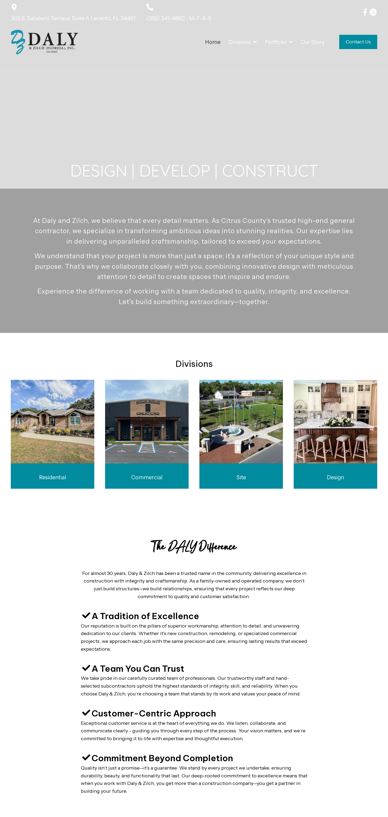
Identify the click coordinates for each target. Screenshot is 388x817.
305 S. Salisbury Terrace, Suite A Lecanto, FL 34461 (73, 18)
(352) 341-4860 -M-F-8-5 (179, 18)
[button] (365, 12)
